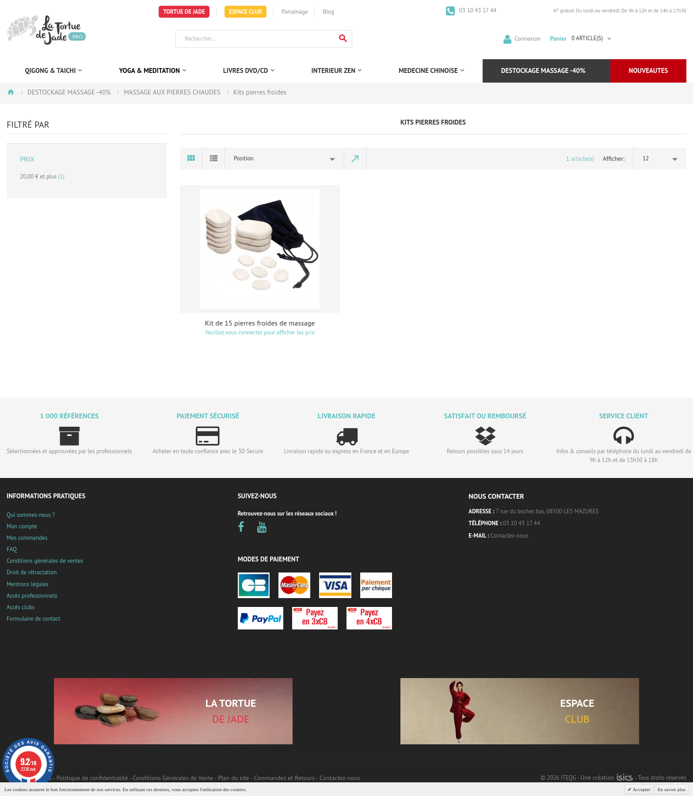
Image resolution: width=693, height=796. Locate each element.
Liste (213, 159)
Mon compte (22, 526)
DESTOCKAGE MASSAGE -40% (69, 92)
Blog (328, 11)
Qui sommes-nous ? (31, 515)
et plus (42, 176)
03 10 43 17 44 (477, 10)
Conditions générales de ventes (45, 561)
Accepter (641, 789)
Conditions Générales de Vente (173, 778)
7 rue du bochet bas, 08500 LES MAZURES (547, 511)
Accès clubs (20, 607)
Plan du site (233, 778)
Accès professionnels (32, 595)
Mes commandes (27, 538)
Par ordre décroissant (355, 159)
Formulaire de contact (34, 618)
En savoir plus (671, 789)
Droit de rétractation (32, 572)
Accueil (11, 91)
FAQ (12, 549)
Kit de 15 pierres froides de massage (260, 322)
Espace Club (245, 11)
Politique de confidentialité (92, 778)
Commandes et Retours (284, 778)
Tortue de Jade (184, 11)
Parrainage (295, 11)
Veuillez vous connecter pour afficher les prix (260, 332)
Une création (606, 777)
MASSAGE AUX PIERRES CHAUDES (172, 92)
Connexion (527, 38)
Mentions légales (27, 584)
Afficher (613, 159)
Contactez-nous (509, 535)
